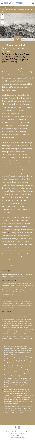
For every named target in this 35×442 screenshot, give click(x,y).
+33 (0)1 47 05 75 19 (18, 435)
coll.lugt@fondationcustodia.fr (17, 437)
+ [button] (2, 15)
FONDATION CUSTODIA (13, 3)
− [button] (2, 18)
